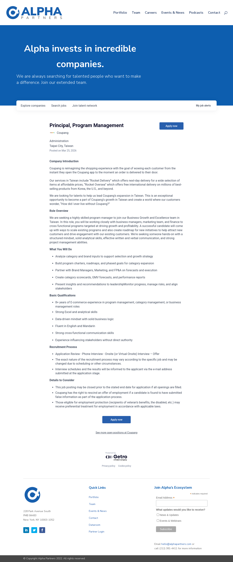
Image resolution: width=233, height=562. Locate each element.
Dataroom (94, 525)
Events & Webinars (170, 520)
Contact (214, 13)
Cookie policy (124, 466)
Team (136, 13)
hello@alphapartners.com (176, 544)
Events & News (172, 13)
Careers (151, 13)
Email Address (165, 497)
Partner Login (96, 531)
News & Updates (169, 515)
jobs (58, 105)
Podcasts (196, 13)
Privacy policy (108, 466)
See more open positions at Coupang (116, 432)
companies (33, 105)
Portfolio (120, 13)
